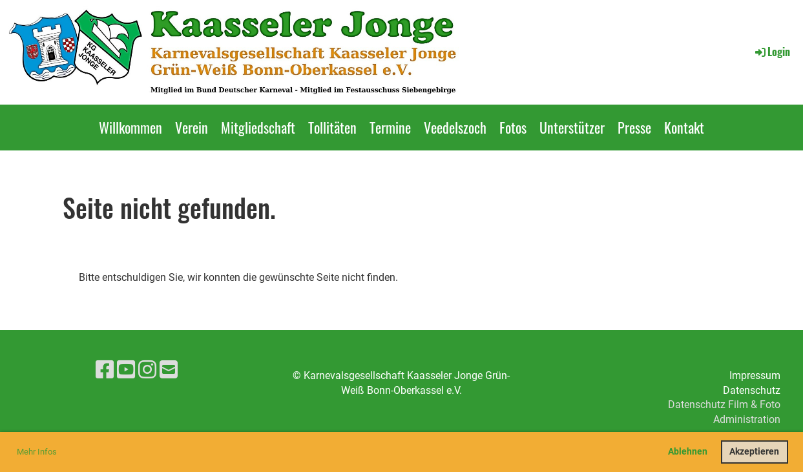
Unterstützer (572, 127)
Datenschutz (751, 390)
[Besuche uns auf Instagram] (147, 370)
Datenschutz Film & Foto (724, 404)
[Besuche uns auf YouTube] (126, 370)
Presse (634, 127)
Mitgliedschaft (258, 127)
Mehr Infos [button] (37, 452)
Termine (390, 127)
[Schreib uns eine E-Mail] (169, 370)
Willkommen (130, 127)
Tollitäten (332, 127)
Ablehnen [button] (687, 451)
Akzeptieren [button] (754, 451)
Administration (746, 419)
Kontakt (684, 127)
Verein (191, 127)
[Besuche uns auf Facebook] (105, 370)
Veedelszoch (455, 127)
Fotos (513, 127)
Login (771, 51)
